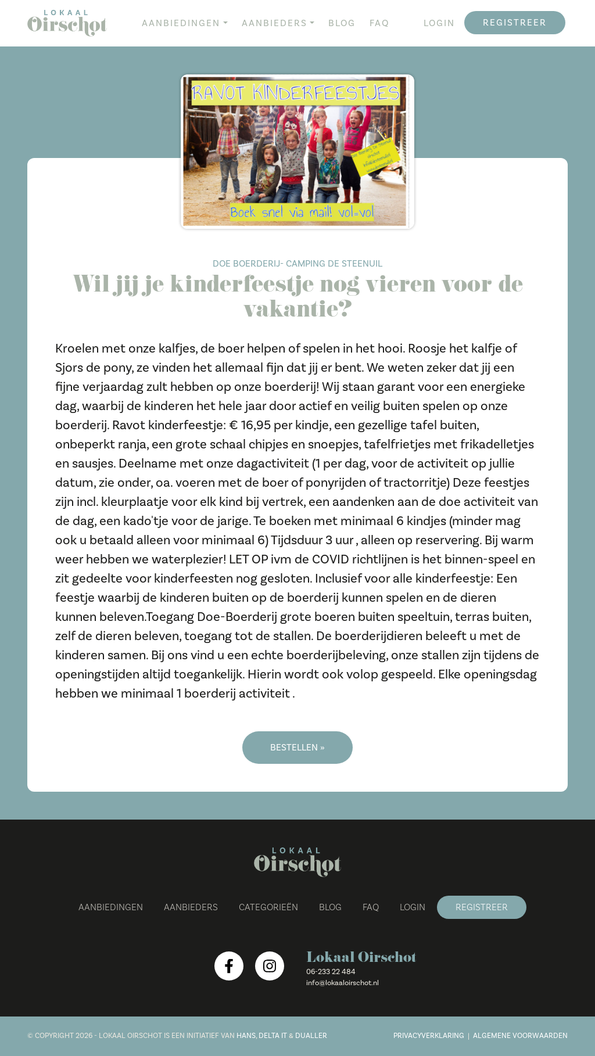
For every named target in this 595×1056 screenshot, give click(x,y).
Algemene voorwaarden (520, 1035)
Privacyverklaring (428, 1035)
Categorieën (268, 907)
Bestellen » (297, 747)
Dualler (311, 1035)
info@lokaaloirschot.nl (342, 982)
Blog (342, 23)
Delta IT (273, 1035)
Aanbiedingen (181, 23)
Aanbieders (274, 23)
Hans (246, 1035)
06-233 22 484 (331, 971)
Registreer (515, 22)
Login (439, 23)
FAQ (379, 23)
